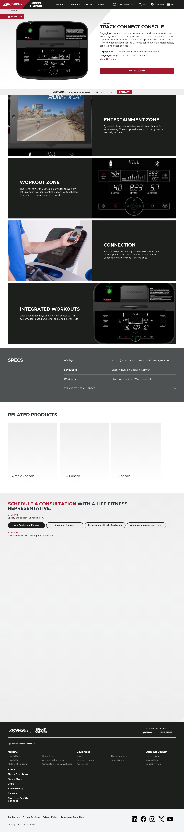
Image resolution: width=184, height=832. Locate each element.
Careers (12, 793)
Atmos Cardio (117, 760)
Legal (11, 783)
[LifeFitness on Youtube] (170, 819)
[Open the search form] (143, 4)
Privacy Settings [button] (31, 817)
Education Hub (153, 764)
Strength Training (85, 760)
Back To (13, 11)
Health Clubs (14, 756)
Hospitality (13, 760)
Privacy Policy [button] (50, 817)
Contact (100, 4)
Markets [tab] (60, 4)
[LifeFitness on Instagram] (152, 819)
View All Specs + (108, 59)
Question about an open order (146, 525)
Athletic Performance (53, 760)
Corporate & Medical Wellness (57, 764)
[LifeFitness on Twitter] (161, 819)
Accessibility (15, 788)
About (11, 769)
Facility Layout (153, 756)
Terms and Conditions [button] (72, 817)
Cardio (80, 756)
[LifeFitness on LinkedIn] (135, 819)
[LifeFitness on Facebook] (143, 819)
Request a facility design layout (105, 525)
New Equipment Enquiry (26, 525)
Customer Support (65, 525)
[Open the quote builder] (157, 4)
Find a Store (15, 779)
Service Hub (152, 760)
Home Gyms (48, 756)
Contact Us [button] (14, 817)
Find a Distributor (18, 774)
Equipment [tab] (74, 4)
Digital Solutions (119, 756)
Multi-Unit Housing (17, 764)
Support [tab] (88, 4)
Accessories (82, 764)
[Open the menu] (171, 4)
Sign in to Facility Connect (18, 799)
